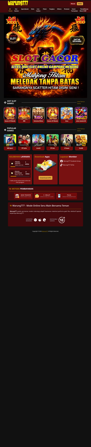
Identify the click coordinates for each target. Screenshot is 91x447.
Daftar (80, 4)
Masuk (73, 4)
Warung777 (45, 231)
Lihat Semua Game (81, 102)
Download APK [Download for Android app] (45, 178)
